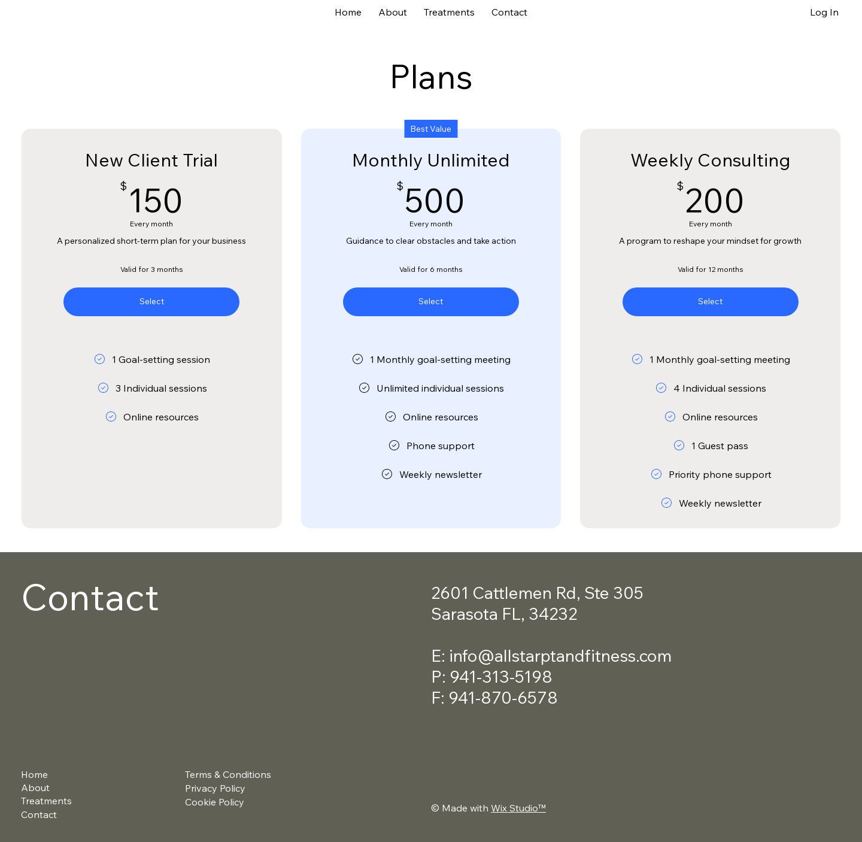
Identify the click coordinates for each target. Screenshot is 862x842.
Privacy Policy (215, 788)
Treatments (46, 801)
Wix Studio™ (518, 808)
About (35, 787)
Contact (39, 814)
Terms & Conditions (228, 774)
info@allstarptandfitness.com (560, 655)
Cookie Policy (214, 802)
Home (34, 774)
